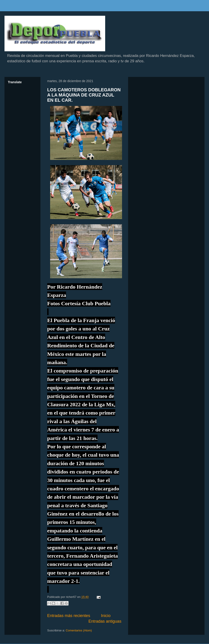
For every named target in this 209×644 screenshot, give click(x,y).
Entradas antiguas (104, 621)
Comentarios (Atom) (79, 630)
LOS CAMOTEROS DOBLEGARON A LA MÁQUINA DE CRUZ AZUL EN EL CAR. (84, 95)
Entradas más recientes (68, 615)
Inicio (105, 615)
